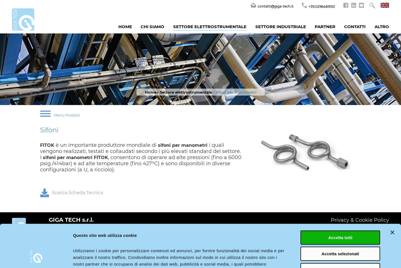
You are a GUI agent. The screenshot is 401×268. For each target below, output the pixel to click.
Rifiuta (340, 232)
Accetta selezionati (340, 216)
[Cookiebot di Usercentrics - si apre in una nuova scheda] (36, 257)
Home (125, 26)
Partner (325, 26)
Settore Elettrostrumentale (209, 26)
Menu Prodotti (67, 115)
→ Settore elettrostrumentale (184, 92)
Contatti (355, 26)
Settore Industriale (280, 26)
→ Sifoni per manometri (234, 92)
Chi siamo (152, 26)
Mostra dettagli (293, 257)
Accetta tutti (340, 200)
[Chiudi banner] (392, 195)
